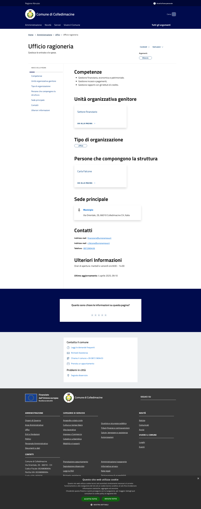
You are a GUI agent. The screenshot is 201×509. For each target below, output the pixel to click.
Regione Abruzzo (32, 3)
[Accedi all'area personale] (163, 3)
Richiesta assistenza (72, 475)
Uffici (57, 34)
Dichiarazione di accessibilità (113, 475)
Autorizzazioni (107, 437)
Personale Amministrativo (36, 443)
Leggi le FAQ (68, 470)
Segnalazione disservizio (73, 466)
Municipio (88, 210)
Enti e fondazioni (32, 434)
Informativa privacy (109, 466)
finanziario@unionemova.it (99, 238)
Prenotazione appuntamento (75, 461)
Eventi (142, 446)
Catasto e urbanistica (72, 438)
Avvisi (141, 429)
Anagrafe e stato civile (73, 420)
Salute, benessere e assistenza (114, 432)
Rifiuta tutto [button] (111, 499)
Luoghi (142, 442)
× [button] (198, 479)
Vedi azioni (158, 47)
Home (30, 34)
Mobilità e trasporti (71, 443)
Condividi (145, 47)
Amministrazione (44, 34)
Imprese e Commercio (72, 434)
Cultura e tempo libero (73, 425)
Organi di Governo (33, 420)
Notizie (142, 420)
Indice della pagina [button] (38, 67)
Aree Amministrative (34, 425)
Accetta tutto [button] (90, 499)
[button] (100, 504)
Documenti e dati (32, 448)
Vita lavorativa (69, 429)
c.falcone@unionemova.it (99, 243)
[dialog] (100, 492)
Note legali (105, 470)
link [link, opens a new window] (115, 493)
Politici (28, 438)
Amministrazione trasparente (114, 461)
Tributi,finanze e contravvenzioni (115, 427)
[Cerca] (173, 14)
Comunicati (144, 425)
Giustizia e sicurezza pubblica (113, 423)
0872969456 (89, 248)
